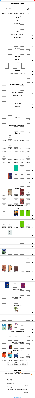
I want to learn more (15, 397)
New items (3, 0)
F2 (32, 0)
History (5, 0)
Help (7, 0)
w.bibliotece (16, 373)
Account (9, 0)
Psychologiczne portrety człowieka (10, 363)
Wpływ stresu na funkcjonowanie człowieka (11, 386)
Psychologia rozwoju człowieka (16, 364)
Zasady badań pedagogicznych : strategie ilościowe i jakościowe (11, 364)
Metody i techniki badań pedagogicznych (23, 363)
